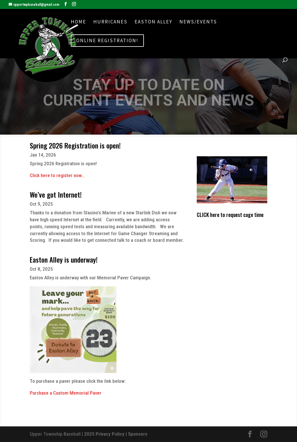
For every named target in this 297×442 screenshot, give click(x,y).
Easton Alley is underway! (64, 259)
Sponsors (137, 434)
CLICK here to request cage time (230, 214)
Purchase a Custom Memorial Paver (65, 393)
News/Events (198, 22)
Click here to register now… (57, 175)
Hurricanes (110, 22)
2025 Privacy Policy (104, 434)
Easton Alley (153, 22)
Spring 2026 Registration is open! (75, 145)
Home (78, 22)
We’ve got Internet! (56, 194)
